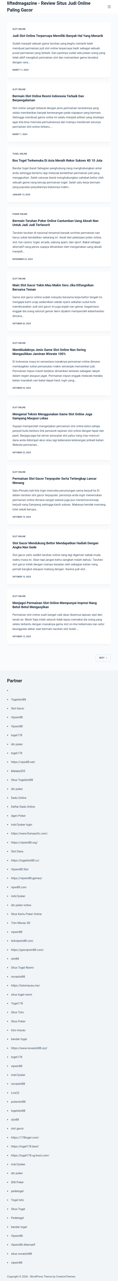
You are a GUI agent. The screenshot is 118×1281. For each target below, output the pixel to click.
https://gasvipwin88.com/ (27, 950)
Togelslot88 (18, 699)
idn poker (17, 744)
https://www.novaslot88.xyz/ (29, 1048)
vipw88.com (18, 887)
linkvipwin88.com (22, 941)
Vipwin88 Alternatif (23, 1244)
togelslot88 (18, 1110)
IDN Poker (17, 1182)
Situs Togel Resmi (22, 967)
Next (103, 658)
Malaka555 (18, 771)
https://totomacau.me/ (25, 985)
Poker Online (19, 214)
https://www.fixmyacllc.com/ (29, 833)
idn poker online (21, 905)
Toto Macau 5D (20, 923)
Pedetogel (17, 1218)
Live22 (15, 1093)
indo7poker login (21, 824)
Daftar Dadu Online (23, 806)
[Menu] (109, 6)
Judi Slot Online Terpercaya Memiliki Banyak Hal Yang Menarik (57, 36)
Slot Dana (17, 851)
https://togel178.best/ (25, 1146)
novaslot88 (18, 976)
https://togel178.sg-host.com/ (30, 1155)
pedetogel (17, 1191)
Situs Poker (18, 1021)
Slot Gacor (17, 708)
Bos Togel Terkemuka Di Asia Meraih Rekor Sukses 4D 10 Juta (57, 160)
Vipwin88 (17, 717)
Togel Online (19, 154)
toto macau (18, 1030)
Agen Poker (18, 815)
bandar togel (19, 1039)
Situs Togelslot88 (22, 780)
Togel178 (17, 1003)
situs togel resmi (21, 994)
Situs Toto (17, 1012)
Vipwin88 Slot (20, 869)
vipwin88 (16, 932)
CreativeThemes (66, 1276)
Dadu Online (18, 798)
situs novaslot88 (21, 1253)
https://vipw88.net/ (23, 762)
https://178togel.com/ (25, 1137)
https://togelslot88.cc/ (25, 860)
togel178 (16, 735)
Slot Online (19, 29)
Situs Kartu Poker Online (26, 914)
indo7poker (18, 896)
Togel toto (17, 1200)
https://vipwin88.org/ (24, 842)
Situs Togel (18, 1209)
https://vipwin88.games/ (26, 878)
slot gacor (17, 1128)
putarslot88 (18, 1101)
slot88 (15, 958)
